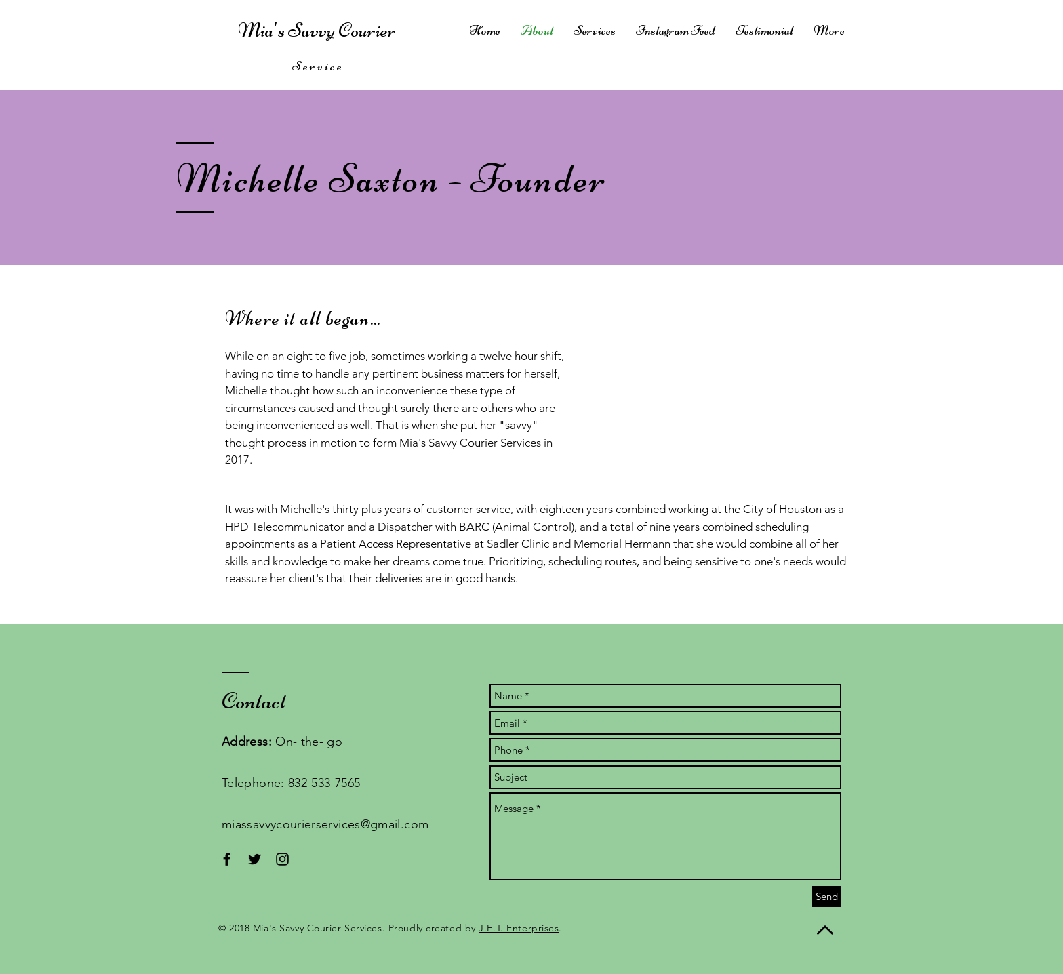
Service (318, 66)
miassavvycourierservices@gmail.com (325, 824)
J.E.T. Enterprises (519, 928)
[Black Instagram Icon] (282, 859)
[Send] (826, 896)
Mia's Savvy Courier (318, 30)
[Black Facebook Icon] (226, 859)
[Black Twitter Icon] (254, 859)
